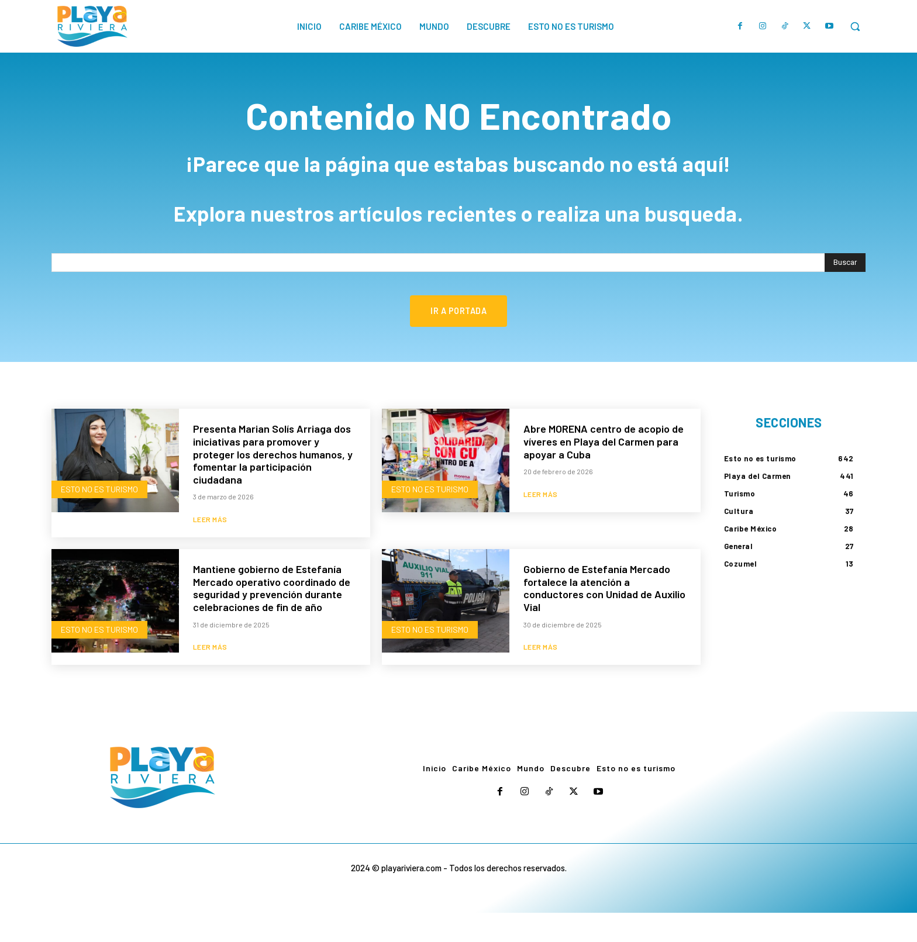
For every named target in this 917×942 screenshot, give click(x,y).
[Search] (845, 290)
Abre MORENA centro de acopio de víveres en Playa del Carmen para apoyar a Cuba (603, 469)
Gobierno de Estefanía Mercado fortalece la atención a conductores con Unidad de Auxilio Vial (604, 616)
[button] (855, 26)
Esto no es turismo (99, 517)
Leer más (210, 547)
